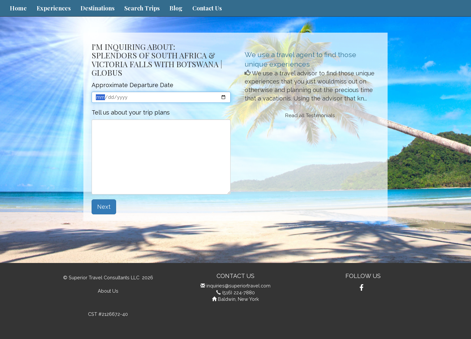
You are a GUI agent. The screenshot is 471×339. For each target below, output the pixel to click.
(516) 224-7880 (238, 292)
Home (18, 8)
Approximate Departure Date (132, 85)
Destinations (97, 8)
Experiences (54, 8)
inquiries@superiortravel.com (238, 285)
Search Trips (142, 8)
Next (104, 206)
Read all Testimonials (310, 115)
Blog (176, 8)
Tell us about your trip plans (131, 112)
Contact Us (207, 8)
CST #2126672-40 (108, 314)
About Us (108, 291)
